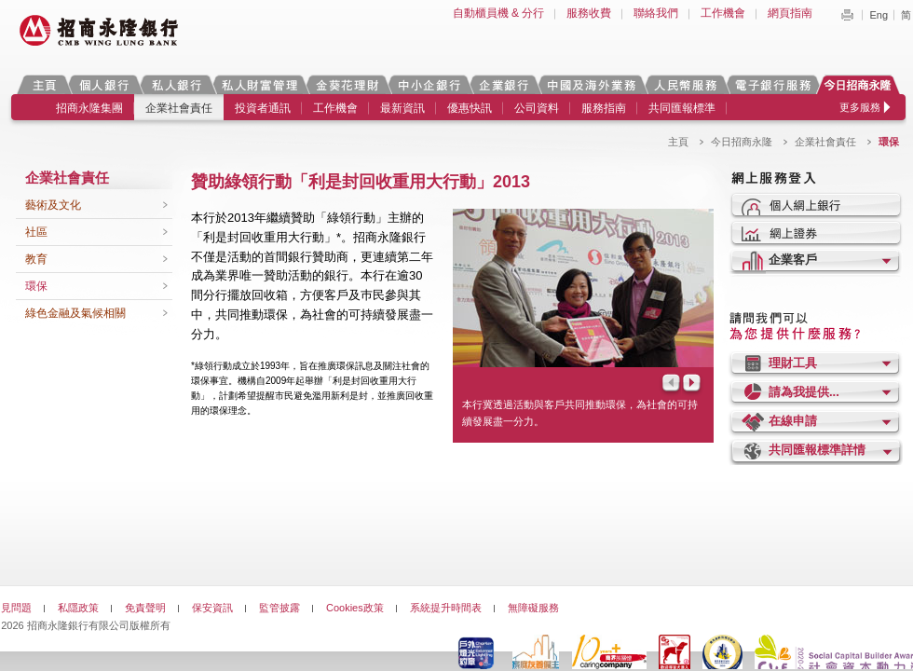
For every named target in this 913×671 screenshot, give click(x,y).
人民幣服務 (684, 84)
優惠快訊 (469, 108)
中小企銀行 (428, 84)
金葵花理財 (346, 84)
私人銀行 (176, 84)
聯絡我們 (656, 13)
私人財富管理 (259, 84)
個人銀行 (103, 84)
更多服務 (859, 107)
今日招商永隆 (860, 84)
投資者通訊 (263, 108)
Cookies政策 (355, 607)
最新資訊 (402, 108)
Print (847, 15)
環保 (36, 286)
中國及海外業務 (590, 84)
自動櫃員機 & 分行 (499, 13)
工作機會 (723, 13)
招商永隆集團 (89, 108)
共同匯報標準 (681, 108)
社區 (36, 232)
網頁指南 (790, 13)
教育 (36, 259)
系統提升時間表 (446, 607)
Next (693, 384)
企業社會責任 (178, 108)
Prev (670, 384)
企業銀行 (503, 84)
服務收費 (588, 13)
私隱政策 (78, 607)
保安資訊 (212, 607)
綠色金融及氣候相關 (75, 313)
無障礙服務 (533, 607)
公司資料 (536, 108)
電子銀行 (772, 84)
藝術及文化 (53, 205)
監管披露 (279, 607)
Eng (878, 15)
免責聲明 (145, 607)
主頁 (44, 84)
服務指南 (603, 108)
